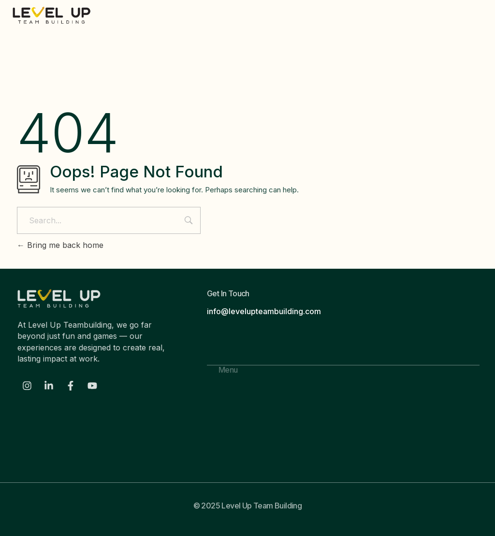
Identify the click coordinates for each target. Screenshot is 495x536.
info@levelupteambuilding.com (264, 311)
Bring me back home (60, 245)
